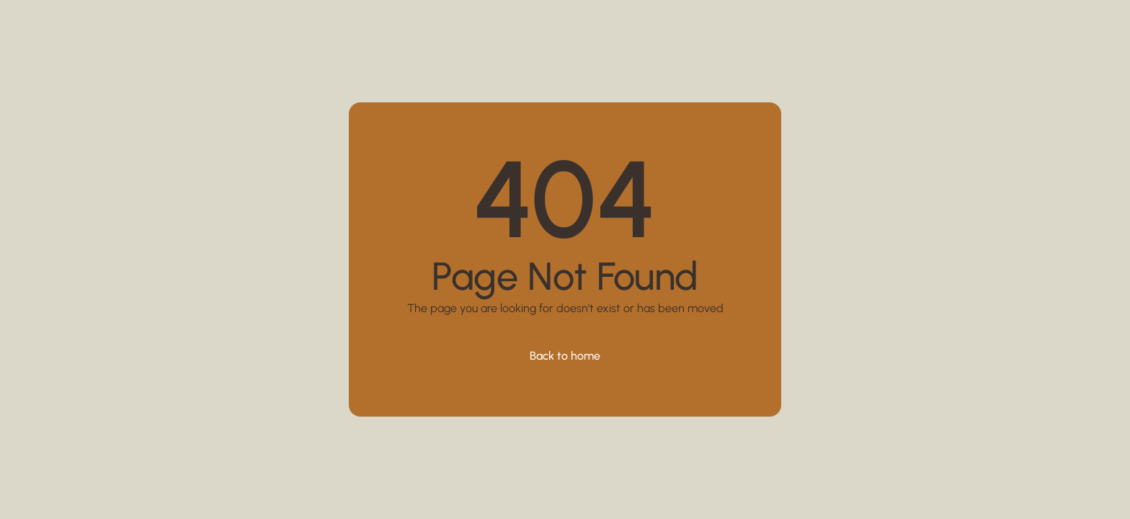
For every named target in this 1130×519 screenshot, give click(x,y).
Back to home (565, 356)
